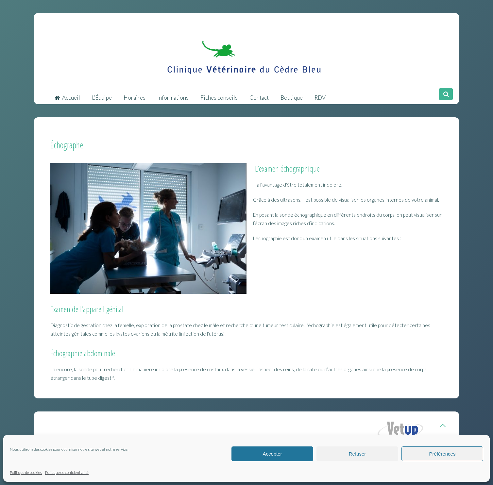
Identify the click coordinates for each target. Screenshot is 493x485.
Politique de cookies (26, 472)
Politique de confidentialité (67, 472)
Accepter (272, 454)
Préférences (442, 454)
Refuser (357, 454)
